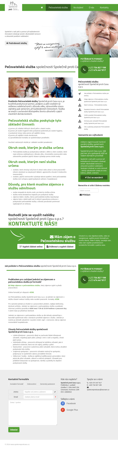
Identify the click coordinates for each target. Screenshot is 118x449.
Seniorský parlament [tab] (47, 384)
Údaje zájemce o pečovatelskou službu (24, 285)
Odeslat (14, 429)
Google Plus (69, 410)
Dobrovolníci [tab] (31, 384)
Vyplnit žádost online (30, 246)
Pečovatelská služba (58, 7)
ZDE (31, 292)
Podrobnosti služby (16, 43)
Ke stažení (78, 7)
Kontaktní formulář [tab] (16, 384)
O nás (91, 7)
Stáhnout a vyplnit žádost (60, 246)
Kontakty (104, 7)
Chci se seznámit (94, 177)
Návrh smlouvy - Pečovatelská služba (95, 105)
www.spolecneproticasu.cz (19, 444)
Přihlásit (85, 194)
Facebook (68, 403)
